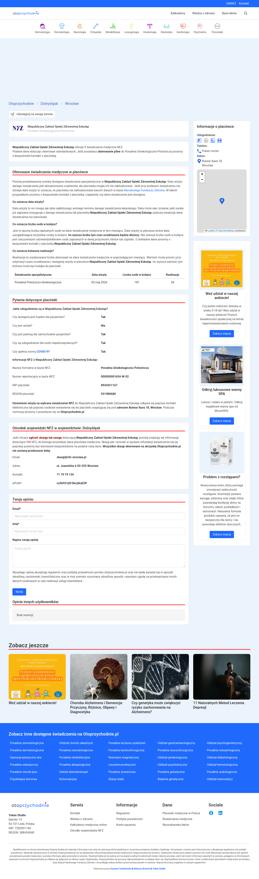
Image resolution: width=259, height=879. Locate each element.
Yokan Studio (158, 868)
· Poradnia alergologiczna (74, 764)
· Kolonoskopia (67, 779)
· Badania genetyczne (169, 779)
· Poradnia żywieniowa (121, 772)
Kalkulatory (178, 13)
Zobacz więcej (222, 333)
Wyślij (19, 592)
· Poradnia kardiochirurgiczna (125, 750)
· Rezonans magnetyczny (123, 757)
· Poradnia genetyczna (170, 772)
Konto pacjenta (126, 824)
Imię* (15, 524)
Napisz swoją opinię (25, 540)
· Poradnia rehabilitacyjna (74, 757)
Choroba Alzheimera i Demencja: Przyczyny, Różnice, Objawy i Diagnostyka (96, 707)
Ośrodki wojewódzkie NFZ (86, 830)
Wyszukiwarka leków (175, 824)
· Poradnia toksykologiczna (222, 750)
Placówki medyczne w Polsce (181, 813)
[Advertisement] (129, 74)
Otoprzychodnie (21, 103)
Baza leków (229, 13)
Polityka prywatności (129, 819)
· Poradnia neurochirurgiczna (174, 750)
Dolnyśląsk (49, 103)
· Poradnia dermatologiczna (26, 750)
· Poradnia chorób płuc (23, 772)
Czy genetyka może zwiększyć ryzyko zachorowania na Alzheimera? (156, 707)
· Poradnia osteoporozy (23, 764)
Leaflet (209, 231)
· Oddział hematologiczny (221, 764)
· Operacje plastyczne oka (25, 757)
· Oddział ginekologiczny (171, 757)
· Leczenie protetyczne (121, 764)
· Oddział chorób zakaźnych (75, 743)
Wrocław (72, 103)
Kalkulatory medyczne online (88, 824)
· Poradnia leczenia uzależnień (126, 743)
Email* (16, 509)
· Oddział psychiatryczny (171, 764)
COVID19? (43, 351)
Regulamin (123, 813)
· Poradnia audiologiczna (221, 772)
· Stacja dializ (115, 779)
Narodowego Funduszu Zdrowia (144, 190)
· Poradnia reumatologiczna (75, 750)
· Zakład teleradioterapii (73, 772)
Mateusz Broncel (142, 868)
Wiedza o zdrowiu (203, 13)
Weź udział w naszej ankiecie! (32, 703)
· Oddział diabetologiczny (221, 757)
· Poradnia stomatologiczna (26, 743)
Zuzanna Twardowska (120, 868)
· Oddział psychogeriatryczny (223, 743)
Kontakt (244, 3)
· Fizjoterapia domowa (23, 779)
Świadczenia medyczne (177, 819)
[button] (222, 201)
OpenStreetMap (226, 231)
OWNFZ (231, 3)
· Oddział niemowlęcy (219, 779)
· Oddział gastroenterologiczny (175, 743)
